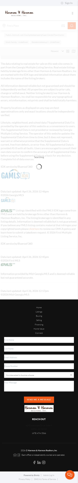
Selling (39, 320)
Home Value (39, 329)
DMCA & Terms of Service (45, 479)
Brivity (37, 475)
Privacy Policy (24, 479)
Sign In (67, 3)
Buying (39, 316)
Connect (39, 333)
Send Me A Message (39, 399)
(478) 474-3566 (39, 433)
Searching (39, 157)
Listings (39, 312)
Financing (39, 324)
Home (39, 307)
